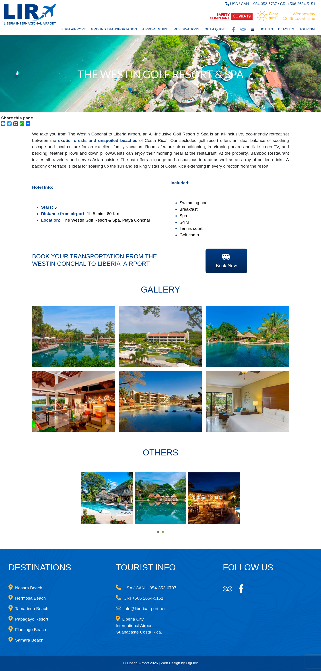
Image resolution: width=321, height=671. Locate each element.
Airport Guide (155, 29)
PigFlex (192, 663)
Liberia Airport (72, 29)
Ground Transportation (114, 29)
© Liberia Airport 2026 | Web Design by (154, 663)
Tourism (307, 29)
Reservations (186, 29)
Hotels (266, 29)
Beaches (286, 29)
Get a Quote (216, 29)
